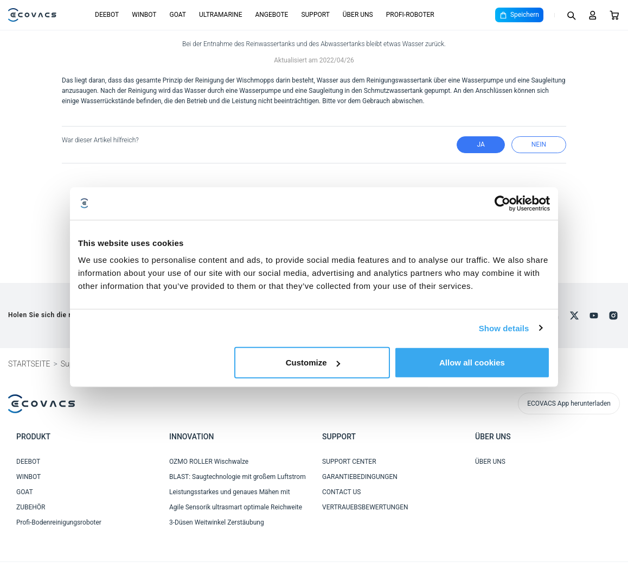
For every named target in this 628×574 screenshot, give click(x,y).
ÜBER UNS (358, 14)
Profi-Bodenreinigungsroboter (58, 522)
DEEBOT (107, 14)
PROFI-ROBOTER (410, 14)
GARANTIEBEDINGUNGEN (360, 477)
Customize (313, 362)
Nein (538, 144)
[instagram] (613, 315)
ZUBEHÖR (30, 507)
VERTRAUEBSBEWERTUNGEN (365, 507)
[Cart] (614, 15)
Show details (504, 327)
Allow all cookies (472, 362)
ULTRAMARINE (220, 14)
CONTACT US (341, 492)
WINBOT (144, 14)
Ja (480, 144)
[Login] (592, 15)
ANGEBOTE (271, 14)
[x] (574, 315)
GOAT (177, 14)
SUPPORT (315, 14)
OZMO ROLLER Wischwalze (208, 461)
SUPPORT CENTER (349, 461)
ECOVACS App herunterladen (569, 403)
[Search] (571, 15)
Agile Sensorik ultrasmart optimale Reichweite (235, 507)
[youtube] (593, 315)
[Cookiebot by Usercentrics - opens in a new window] (502, 203)
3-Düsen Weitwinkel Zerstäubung (216, 522)
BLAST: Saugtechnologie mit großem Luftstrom (237, 477)
